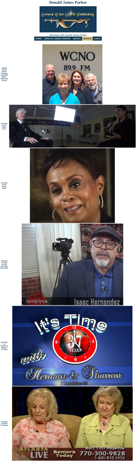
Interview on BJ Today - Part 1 (4, 126)
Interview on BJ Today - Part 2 (4, 185)
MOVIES (87, 38)
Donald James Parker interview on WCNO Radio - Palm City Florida (4, 74)
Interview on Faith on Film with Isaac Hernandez (4, 264)
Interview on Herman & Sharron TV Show (4, 345)
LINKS (97, 38)
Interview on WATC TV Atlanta (4, 423)
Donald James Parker (57, 38)
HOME (38, 38)
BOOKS (77, 38)
